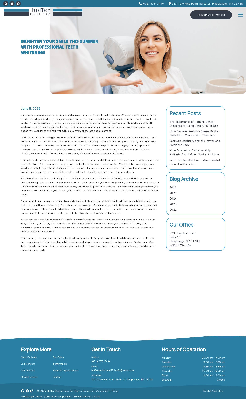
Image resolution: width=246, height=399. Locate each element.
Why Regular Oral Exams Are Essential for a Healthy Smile (195, 162)
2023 (173, 204)
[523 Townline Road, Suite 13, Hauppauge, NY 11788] (206, 3)
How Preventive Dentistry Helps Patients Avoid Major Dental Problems (195, 152)
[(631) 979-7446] (151, 3)
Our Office (58, 357)
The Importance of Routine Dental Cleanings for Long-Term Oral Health (194, 124)
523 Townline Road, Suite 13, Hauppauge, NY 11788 (122, 379)
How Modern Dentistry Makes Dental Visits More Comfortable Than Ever (194, 133)
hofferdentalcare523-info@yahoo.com (113, 370)
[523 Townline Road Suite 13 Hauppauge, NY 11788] (185, 237)
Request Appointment (65, 370)
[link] (5, 3)
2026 (173, 187)
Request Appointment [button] (211, 15)
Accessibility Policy (107, 391)
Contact (57, 377)
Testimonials (60, 364)
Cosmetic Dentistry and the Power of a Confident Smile (195, 143)
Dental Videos (29, 377)
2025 (173, 193)
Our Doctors (28, 370)
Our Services (28, 364)
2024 (173, 198)
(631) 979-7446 (180, 245)
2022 (173, 210)
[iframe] (123, 304)
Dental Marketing (213, 391)
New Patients (29, 357)
